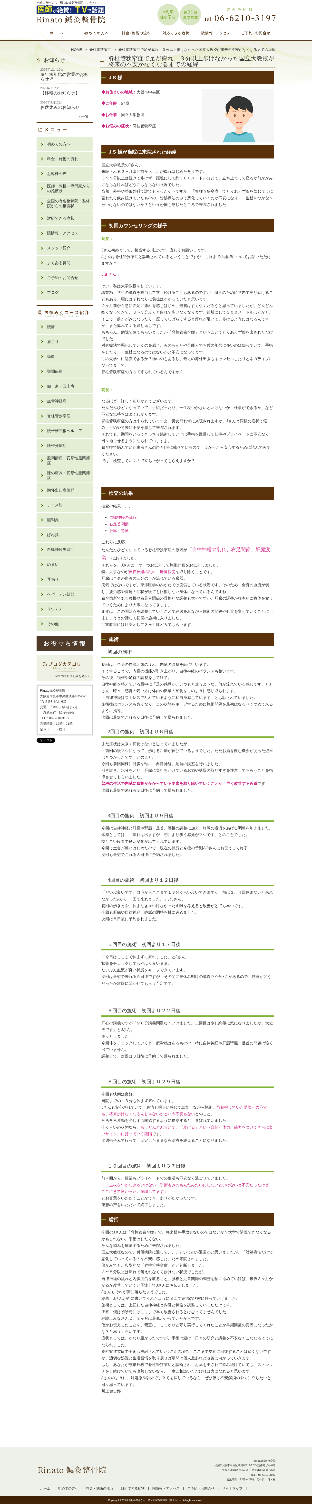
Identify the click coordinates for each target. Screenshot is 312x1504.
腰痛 (51, 327)
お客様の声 (57, 174)
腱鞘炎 (53, 520)
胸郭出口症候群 (60, 490)
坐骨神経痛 (57, 401)
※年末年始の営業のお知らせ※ (64, 76)
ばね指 (53, 535)
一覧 (85, 116)
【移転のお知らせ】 (60, 93)
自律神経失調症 (60, 550)
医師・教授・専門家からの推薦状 (68, 188)
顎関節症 (55, 371)
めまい (53, 564)
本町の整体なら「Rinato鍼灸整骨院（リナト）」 (155, 1500)
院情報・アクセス (215, 38)
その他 (53, 624)
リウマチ (55, 609)
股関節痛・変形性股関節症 (68, 460)
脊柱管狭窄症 (100, 49)
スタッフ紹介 (58, 248)
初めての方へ (96, 38)
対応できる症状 (176, 38)
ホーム (57, 38)
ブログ (53, 292)
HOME (76, 49)
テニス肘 (55, 505)
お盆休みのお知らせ (60, 107)
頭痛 (51, 356)
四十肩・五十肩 (60, 386)
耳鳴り (53, 579)
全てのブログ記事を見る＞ (72, 676)
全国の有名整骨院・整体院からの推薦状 (68, 203)
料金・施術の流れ (136, 38)
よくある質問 (58, 263)
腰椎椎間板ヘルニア (64, 431)
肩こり (53, 342)
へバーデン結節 (60, 594)
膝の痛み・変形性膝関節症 (68, 475)
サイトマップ (232, 1488)
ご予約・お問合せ (255, 38)
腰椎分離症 (57, 446)
